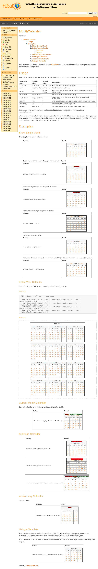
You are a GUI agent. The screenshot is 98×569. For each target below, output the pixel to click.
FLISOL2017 (7, 108)
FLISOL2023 (7, 97)
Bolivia (7, 40)
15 (70, 152)
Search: (65, 13)
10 (76, 150)
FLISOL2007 (7, 127)
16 (73, 152)
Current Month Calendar (41, 54)
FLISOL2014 (7, 114)
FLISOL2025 (7, 93)
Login (95, 16)
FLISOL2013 (7, 115)
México (7, 61)
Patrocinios (6, 88)
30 (73, 156)
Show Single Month (39, 46)
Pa (67, 414)
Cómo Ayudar (9, 75)
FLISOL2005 (7, 130)
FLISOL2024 (7, 95)
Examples (32, 44)
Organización (7, 79)
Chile (6, 45)
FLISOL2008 (7, 125)
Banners (5, 84)
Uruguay (8, 67)
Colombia (8, 47)
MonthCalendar (21, 23)
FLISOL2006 (7, 128)
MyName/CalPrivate (76, 441)
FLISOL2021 (7, 101)
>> (82, 144)
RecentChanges (35, 19)
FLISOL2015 (7, 112)
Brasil (7, 42)
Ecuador (8, 56)
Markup (40, 50)
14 (67, 152)
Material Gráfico (8, 83)
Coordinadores (8, 77)
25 (79, 154)
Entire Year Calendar (40, 48)
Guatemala (9, 58)
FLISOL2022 (7, 99)
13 (84, 150)
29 (70, 156)
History (88, 23)
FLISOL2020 (7, 102)
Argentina (8, 38)
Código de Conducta (10, 86)
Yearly (69, 507)
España (7, 54)
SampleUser (76, 192)
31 (76, 156)
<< (71, 144)
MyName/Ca (68, 476)
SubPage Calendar (39, 57)
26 (81, 154)
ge (68, 414)
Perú (6, 65)
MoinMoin (55, 65)
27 (84, 154)
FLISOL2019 (7, 104)
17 (76, 152)
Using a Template (39, 61)
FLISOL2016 (7, 110)
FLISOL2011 (7, 119)
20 (84, 152)
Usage (30, 42)
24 (76, 154)
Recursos (6, 81)
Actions (94, 23)
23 (73, 154)
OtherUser (76, 166)
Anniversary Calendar (40, 59)
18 (79, 152)
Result (39, 52)
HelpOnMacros (7, 23)
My (65, 414)
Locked (82, 23)
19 (81, 152)
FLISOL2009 (7, 123)
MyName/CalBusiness (77, 459)
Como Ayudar (20, 19)
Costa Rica (8, 49)
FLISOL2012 (7, 117)
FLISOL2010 (7, 121)
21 (67, 154)
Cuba (6, 51)
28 (67, 156)
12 (81, 150)
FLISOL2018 (7, 106)
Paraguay (8, 63)
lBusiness (74, 476)
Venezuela (8, 70)
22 (70, 154)
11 (79, 150)
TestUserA (72, 414)
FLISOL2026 (7, 19)
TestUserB (79, 414)
